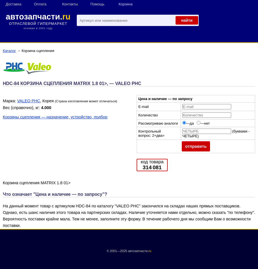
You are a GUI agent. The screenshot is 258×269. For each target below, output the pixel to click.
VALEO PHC (28, 101)
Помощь (97, 4)
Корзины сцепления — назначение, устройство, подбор (55, 117)
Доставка (13, 4)
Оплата (40, 4)
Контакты (70, 4)
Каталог (9, 51)
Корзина (125, 4)
